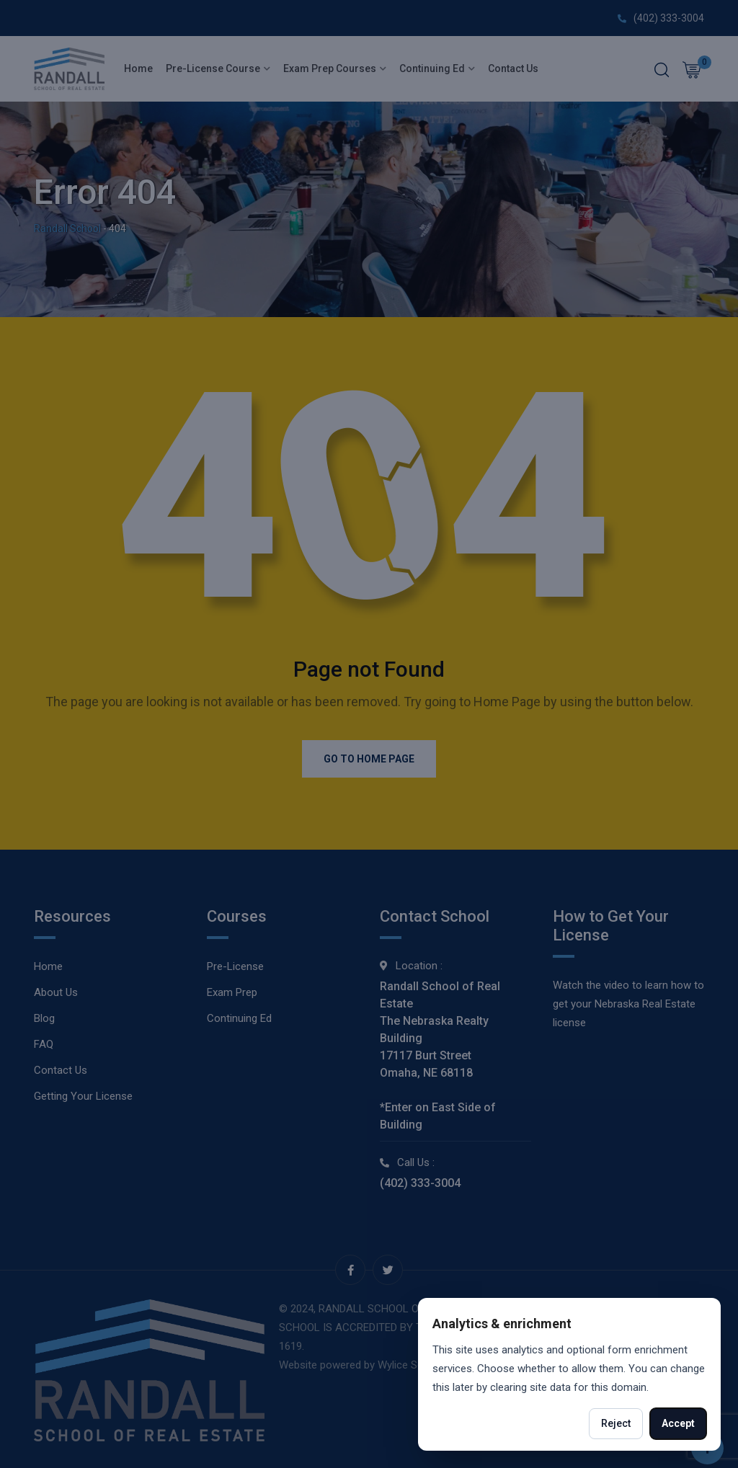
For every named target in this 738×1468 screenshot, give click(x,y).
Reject (616, 1423)
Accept (678, 1423)
